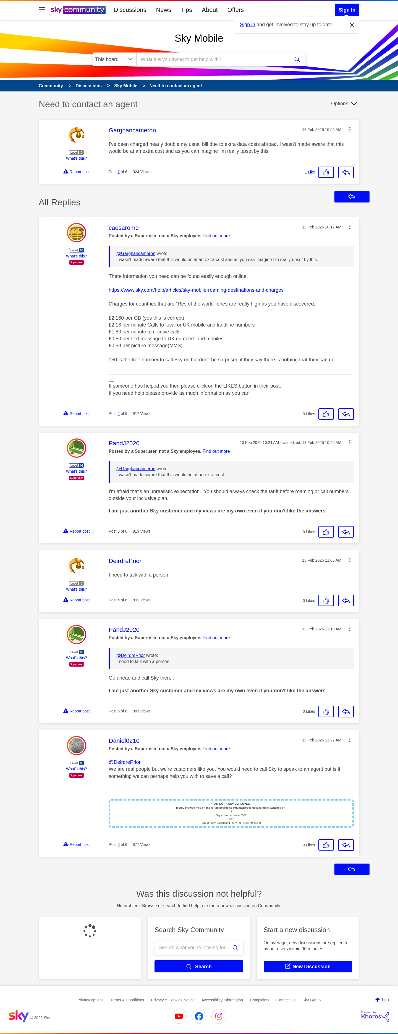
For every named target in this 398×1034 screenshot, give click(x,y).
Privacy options (90, 1000)
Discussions (130, 9)
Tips (186, 9)
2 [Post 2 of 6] (118, 413)
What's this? (76, 158)
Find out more (216, 235)
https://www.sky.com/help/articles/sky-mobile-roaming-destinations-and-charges (196, 290)
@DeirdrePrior (130, 655)
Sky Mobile (199, 38)
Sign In (347, 10)
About (210, 9)
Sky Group (311, 1000)
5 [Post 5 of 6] (118, 711)
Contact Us (285, 1000)
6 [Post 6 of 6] (118, 844)
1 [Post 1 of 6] (118, 172)
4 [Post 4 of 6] (118, 600)
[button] (350, 129)
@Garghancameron (135, 253)
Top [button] (385, 1000)
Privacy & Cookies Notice (173, 1000)
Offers (235, 9)
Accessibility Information (222, 1000)
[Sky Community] (78, 10)
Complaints (259, 1000)
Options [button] (339, 103)
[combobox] (212, 59)
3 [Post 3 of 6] (118, 531)
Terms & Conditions (127, 1000)
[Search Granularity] (114, 59)
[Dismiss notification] (352, 24)
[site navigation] (42, 9)
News (163, 9)
